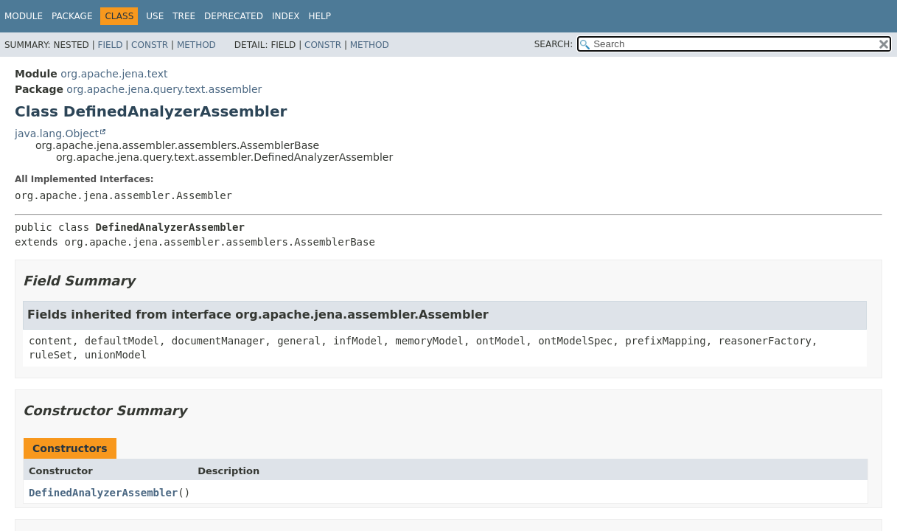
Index (286, 16)
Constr (149, 45)
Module (23, 16)
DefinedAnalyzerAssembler (103, 493)
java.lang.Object (57, 133)
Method (196, 45)
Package (72, 16)
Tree (183, 16)
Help (319, 16)
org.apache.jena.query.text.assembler (164, 89)
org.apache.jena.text (113, 74)
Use (155, 16)
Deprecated (233, 16)
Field (109, 45)
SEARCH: (553, 44)
